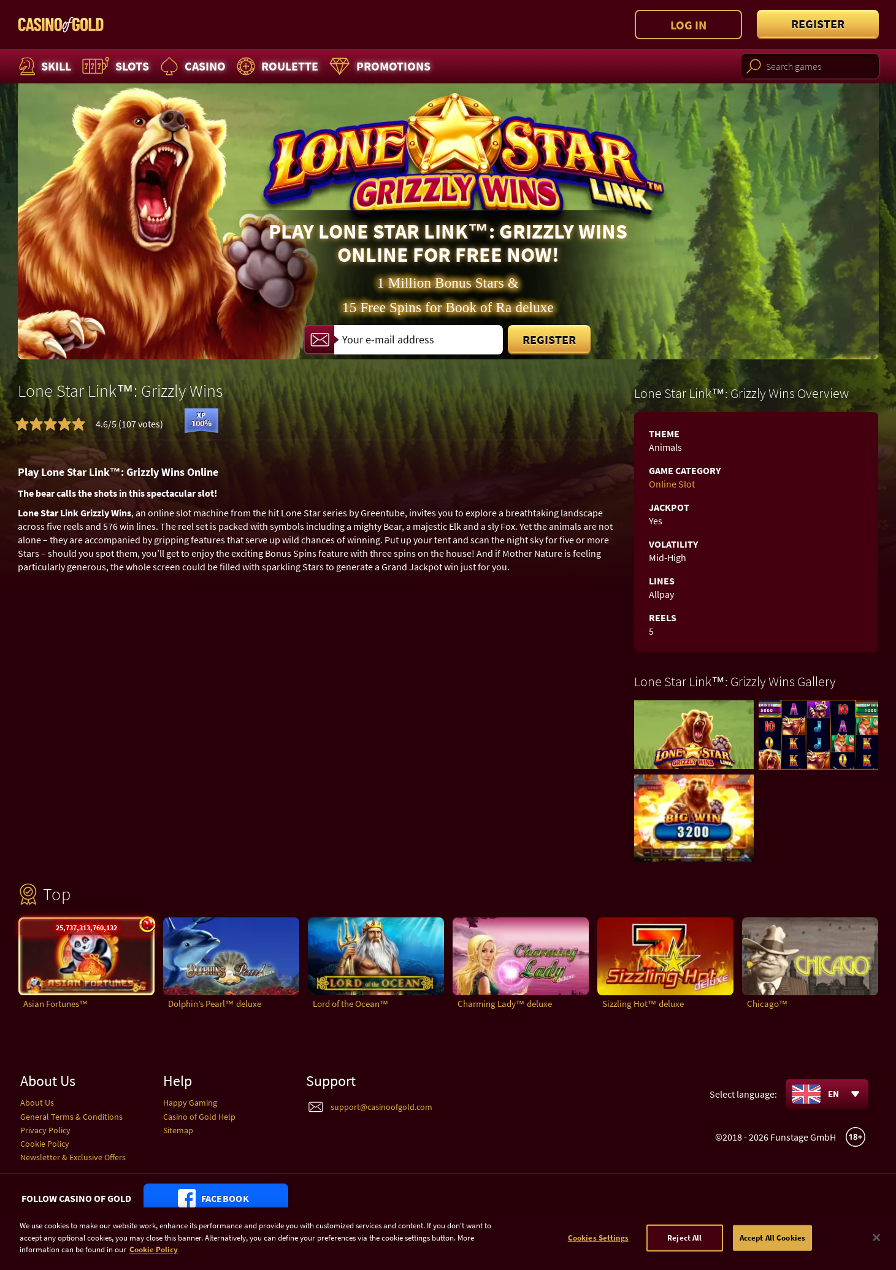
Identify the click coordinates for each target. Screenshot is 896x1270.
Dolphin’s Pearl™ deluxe (214, 1003)
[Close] (876, 1247)
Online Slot (672, 484)
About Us (37, 1102)
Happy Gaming (190, 1102)
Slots (114, 66)
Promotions (378, 66)
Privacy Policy (45, 1130)
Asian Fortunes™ (55, 1003)
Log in (688, 25)
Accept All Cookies (772, 1247)
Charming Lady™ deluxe (505, 1003)
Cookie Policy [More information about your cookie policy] (153, 1259)
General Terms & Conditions (71, 1116)
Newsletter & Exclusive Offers (73, 1157)
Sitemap (178, 1130)
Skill (43, 66)
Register (817, 23)
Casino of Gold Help (199, 1116)
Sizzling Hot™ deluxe (643, 1003)
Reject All (684, 1247)
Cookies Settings (598, 1247)
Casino (191, 66)
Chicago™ (767, 1003)
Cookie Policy (44, 1143)
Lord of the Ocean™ (351, 1003)
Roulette (276, 66)
